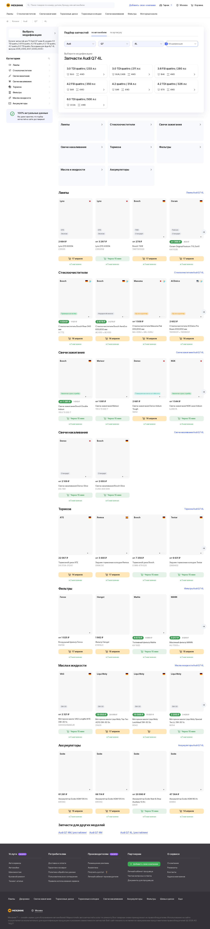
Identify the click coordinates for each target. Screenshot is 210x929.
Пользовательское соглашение (63, 876)
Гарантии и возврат (57, 867)
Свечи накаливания (113, 899)
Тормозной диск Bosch (149, 564)
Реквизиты (172, 867)
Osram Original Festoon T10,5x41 (187, 248)
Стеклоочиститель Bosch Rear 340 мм (75, 329)
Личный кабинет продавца (140, 871)
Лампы (11, 899)
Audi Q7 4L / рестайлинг (134, 832)
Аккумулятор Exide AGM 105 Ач (112, 800)
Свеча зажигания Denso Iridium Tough (149, 409)
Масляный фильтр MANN (187, 644)
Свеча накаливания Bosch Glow (112, 487)
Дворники (24, 899)
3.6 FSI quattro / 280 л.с (172, 68)
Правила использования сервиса (63, 881)
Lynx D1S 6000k (75, 248)
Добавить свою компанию (143, 864)
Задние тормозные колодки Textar (187, 564)
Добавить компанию (142, 5)
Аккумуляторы (134, 899)
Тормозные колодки (88, 899)
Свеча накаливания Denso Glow (75, 487)
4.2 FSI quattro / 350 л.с (81, 83)
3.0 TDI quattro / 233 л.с (81, 68)
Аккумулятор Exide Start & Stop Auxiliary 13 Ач (149, 802)
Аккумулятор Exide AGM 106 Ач (75, 800)
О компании (173, 863)
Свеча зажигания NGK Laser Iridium (187, 408)
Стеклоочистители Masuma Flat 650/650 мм (149, 329)
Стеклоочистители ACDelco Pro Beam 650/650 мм (187, 329)
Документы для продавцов (140, 880)
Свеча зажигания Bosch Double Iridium (75, 409)
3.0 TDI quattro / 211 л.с (126, 68)
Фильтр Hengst (112, 644)
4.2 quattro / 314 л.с (124, 83)
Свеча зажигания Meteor (112, 408)
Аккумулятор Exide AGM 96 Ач (187, 800)
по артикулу (116, 32)
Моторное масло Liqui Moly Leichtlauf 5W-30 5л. (149, 722)
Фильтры (151, 899)
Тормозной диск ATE (75, 564)
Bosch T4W (149, 248)
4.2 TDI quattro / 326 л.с (172, 83)
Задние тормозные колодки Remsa (112, 564)
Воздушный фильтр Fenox (75, 644)
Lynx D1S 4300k (112, 248)
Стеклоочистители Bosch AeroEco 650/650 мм (112, 329)
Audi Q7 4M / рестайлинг (72, 832)
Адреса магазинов (176, 876)
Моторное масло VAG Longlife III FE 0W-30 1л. (75, 722)
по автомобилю (99, 32)
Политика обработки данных (62, 872)
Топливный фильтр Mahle (149, 644)
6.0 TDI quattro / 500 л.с (81, 99)
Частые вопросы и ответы (140, 876)
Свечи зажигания (42, 899)
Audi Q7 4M (95, 832)
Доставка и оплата (57, 863)
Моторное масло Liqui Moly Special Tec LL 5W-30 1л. (187, 722)
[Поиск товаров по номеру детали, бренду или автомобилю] (70, 5)
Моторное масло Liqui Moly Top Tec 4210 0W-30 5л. (112, 722)
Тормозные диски (65, 899)
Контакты (171, 872)
